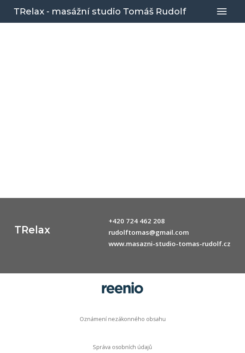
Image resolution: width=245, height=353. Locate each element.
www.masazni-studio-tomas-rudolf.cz (169, 243)
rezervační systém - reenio (122, 288)
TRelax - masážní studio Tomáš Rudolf (100, 11)
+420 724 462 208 (136, 220)
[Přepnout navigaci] (221, 11)
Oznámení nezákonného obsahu (123, 319)
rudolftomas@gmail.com (148, 232)
